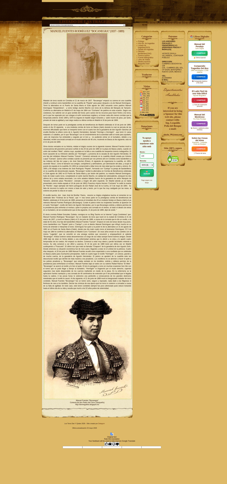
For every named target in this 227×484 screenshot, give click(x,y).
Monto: (142, 152)
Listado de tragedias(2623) (144, 46)
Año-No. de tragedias (146, 43)
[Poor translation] (115, 444)
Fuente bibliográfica (145, 58)
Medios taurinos (144, 62)
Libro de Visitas (144, 60)
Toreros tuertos (144, 56)
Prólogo (141, 41)
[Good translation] (108, 444)
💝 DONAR (147, 173)
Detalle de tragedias (146, 49)
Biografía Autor (144, 64)
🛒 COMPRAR (199, 53)
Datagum (101, 423)
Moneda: (143, 161)
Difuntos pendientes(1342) (144, 53)
